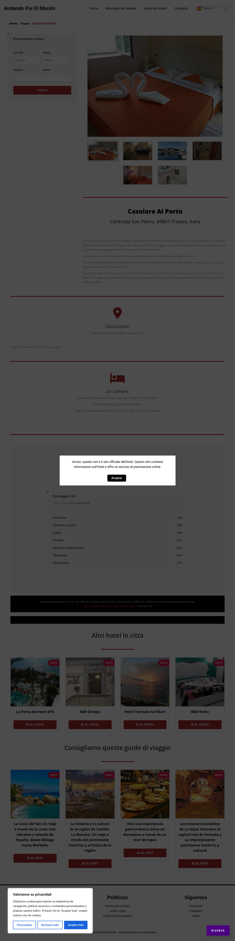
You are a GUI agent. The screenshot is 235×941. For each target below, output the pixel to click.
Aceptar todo (76, 925)
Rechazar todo (50, 925)
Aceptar (116, 478)
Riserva (215, 927)
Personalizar (24, 925)
